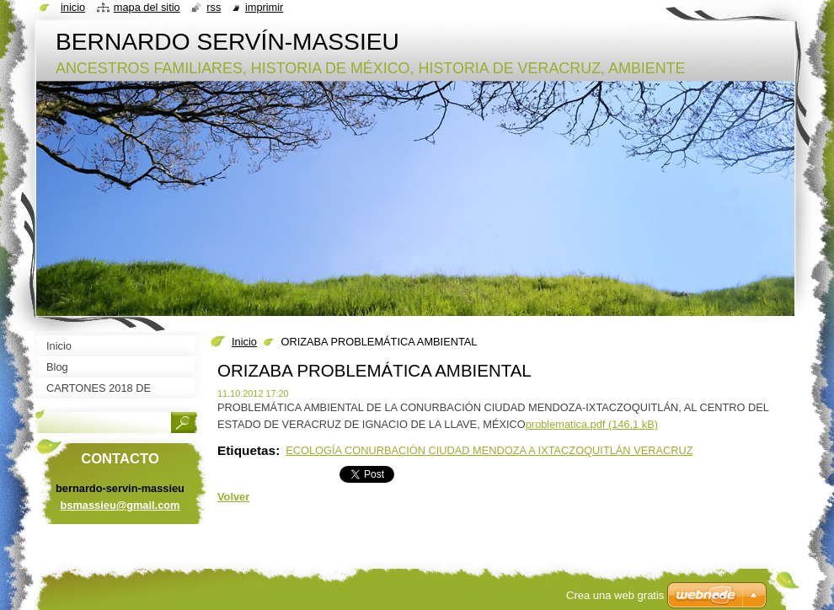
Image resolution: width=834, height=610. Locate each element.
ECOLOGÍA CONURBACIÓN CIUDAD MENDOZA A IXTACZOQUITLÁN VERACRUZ (489, 450)
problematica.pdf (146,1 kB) (592, 424)
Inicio (244, 341)
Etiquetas (246, 450)
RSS (213, 7)
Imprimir (264, 7)
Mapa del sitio (147, 7)
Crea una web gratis (615, 595)
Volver (233, 496)
